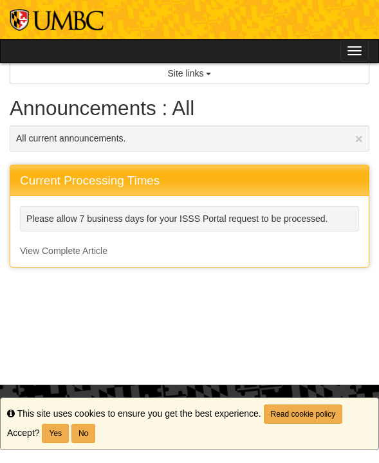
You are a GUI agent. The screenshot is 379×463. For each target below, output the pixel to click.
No (83, 433)
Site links (190, 73)
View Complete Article (63, 251)
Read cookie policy (303, 414)
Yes (55, 433)
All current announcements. (189, 138)
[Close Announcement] (359, 138)
